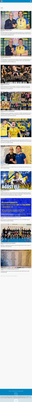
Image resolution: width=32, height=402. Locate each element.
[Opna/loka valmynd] (30, 1)
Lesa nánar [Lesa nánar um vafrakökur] (29, 397)
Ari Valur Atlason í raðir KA (5, 164)
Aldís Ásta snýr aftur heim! (5, 84)
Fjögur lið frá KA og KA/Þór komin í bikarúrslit (8, 243)
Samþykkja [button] (16, 400)
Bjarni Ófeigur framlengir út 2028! (6, 30)
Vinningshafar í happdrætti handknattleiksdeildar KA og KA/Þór (11, 217)
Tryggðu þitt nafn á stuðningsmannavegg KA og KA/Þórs (10, 268)
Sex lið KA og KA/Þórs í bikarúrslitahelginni (8, 111)
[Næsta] (16, 276)
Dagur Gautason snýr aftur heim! (6, 138)
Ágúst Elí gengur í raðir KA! (5, 190)
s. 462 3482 (16, 395)
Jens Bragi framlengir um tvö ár (6, 57)
